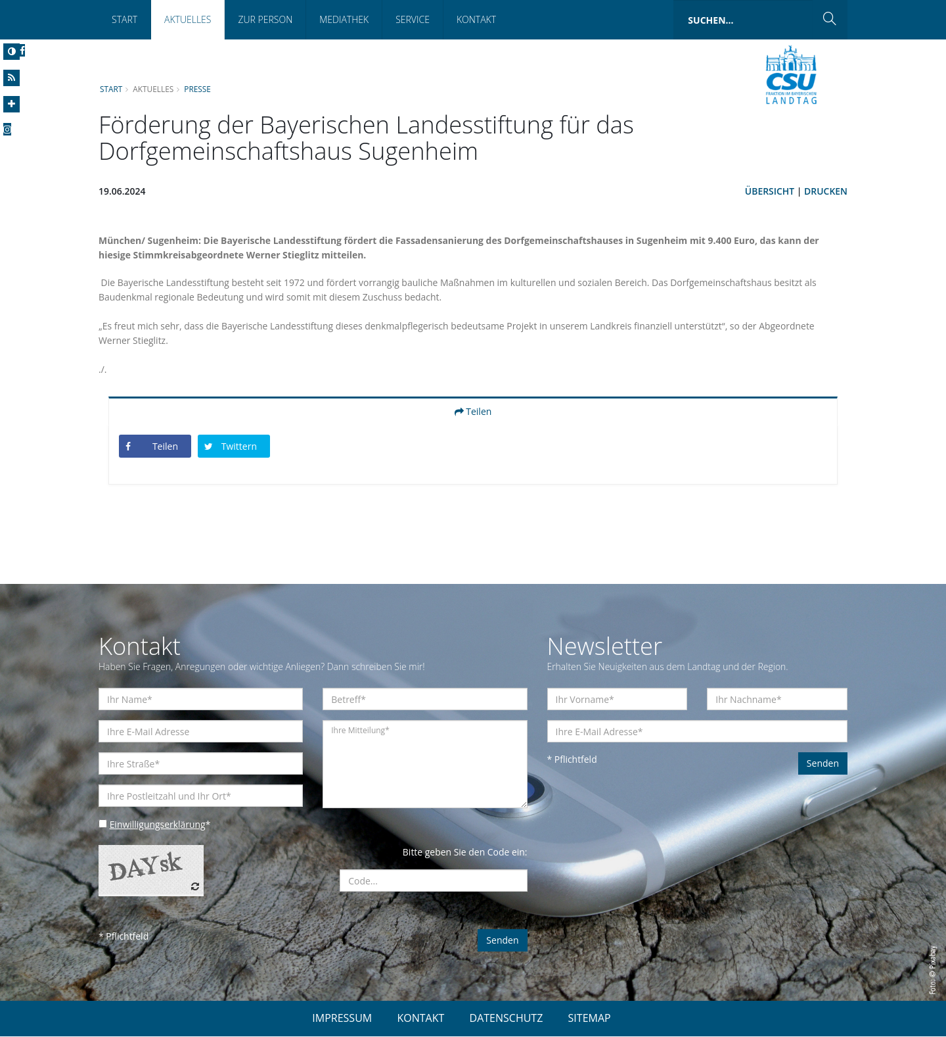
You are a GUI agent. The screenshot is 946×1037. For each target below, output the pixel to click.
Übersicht (769, 191)
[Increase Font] (11, 104)
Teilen (473, 411)
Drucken (825, 191)
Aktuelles (187, 19)
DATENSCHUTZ (506, 1018)
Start (124, 19)
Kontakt (476, 19)
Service (412, 19)
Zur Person (265, 19)
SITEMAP (589, 1018)
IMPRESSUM (342, 1018)
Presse (198, 89)
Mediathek (344, 19)
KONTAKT (420, 1018)
